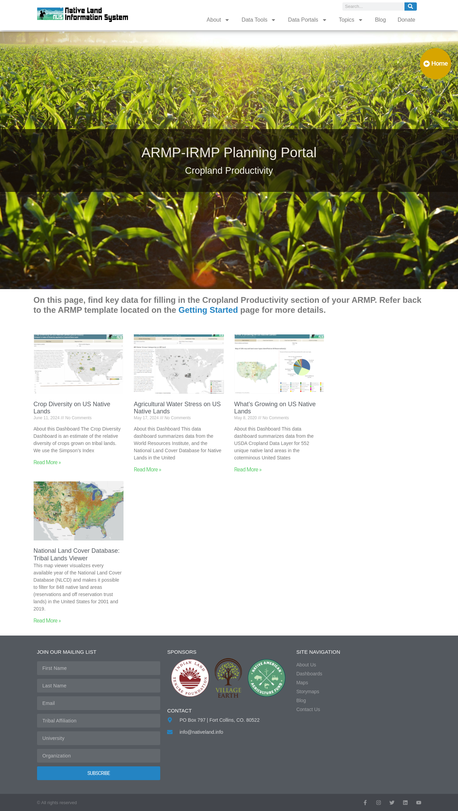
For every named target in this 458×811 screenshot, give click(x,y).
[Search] (410, 6)
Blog (380, 20)
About (218, 20)
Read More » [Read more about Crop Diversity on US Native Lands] (47, 462)
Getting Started (209, 310)
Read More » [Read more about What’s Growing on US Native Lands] (248, 469)
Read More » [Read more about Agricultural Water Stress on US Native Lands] (147, 469)
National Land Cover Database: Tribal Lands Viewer (77, 554)
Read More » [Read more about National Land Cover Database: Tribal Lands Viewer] (47, 620)
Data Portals (307, 20)
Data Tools (259, 20)
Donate (406, 20)
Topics (351, 20)
